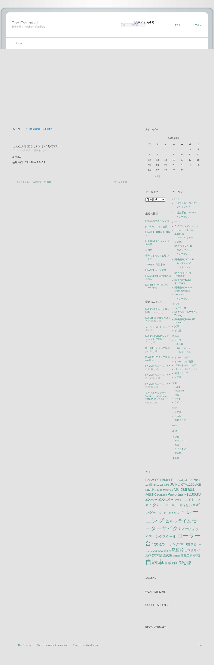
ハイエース (180, 308)
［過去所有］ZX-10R (41, 182)
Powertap (175, 494)
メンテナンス (22, 182)
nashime (149, 360)
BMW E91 (153, 480)
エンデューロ (184, 348)
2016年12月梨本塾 (155, 264)
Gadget (182, 480)
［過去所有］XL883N (185, 212)
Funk (177, 386)
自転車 (175, 336)
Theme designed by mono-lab (52, 645)
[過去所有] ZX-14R (184, 259)
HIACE (157, 484)
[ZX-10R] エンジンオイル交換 (35, 146)
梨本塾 (157, 555)
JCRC (180, 344)
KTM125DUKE (191, 484)
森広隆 (167, 555)
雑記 (174, 408)
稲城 (196, 555)
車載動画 (179, 234)
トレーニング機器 (183, 361)
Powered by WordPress (85, 645)
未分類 (175, 458)
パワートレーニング (185, 365)
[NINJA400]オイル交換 (157, 220)
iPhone (165, 485)
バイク (175, 199)
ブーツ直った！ (153, 327)
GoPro (175, 431)
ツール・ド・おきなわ (166, 513)
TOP (200, 645)
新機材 (148, 250)
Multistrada (184, 489)
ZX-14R (166, 499)
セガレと (179, 416)
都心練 (185, 562)
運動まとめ (180, 420)
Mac (174, 425)
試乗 (176, 326)
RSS (177, 25)
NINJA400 (179, 294)
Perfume (162, 494)
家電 (176, 444)
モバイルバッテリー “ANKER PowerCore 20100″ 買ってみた (156, 396)
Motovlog (168, 490)
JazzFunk (179, 390)
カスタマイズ (184, 249)
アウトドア (180, 448)
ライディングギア (183, 238)
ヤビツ (189, 529)
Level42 (151, 489)
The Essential (25, 23)
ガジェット (180, 441)
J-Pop (177, 398)
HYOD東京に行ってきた (158, 365)
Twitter (198, 25)
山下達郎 (190, 550)
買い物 (175, 437)
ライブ (177, 402)
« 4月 (157, 176)
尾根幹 (178, 550)
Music (150, 494)
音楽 (174, 383)
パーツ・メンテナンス (186, 369)
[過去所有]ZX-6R (183, 246)
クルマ (175, 304)
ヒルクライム (184, 352)
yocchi (46, 150)
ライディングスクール (186, 226)
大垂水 (167, 550)
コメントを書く (121, 182)
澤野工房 (186, 555)
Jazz (176, 394)
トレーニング (181, 357)
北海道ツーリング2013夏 (171, 544)
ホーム (18, 43)
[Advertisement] (107, 81)
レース (177, 340)
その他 (177, 242)
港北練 (176, 556)
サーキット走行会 (183, 230)
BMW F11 (169, 480)
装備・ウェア (181, 373)
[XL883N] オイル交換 (156, 226)
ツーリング (180, 222)
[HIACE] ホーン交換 (155, 270)
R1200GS (192, 494)
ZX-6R (151, 499)
